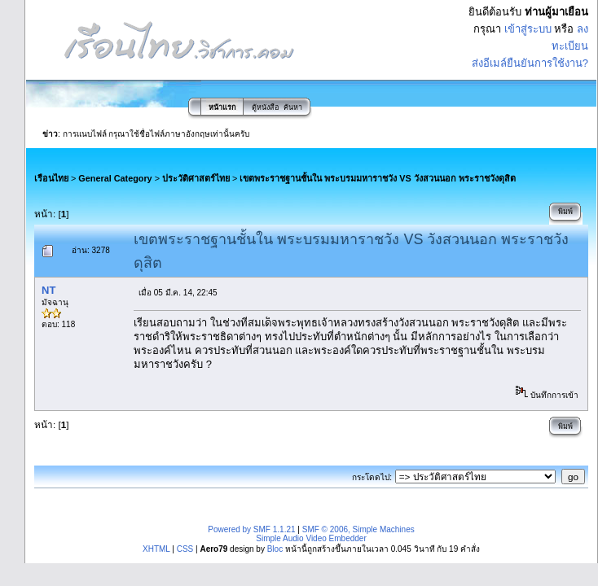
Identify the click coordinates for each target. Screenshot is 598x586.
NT (48, 290)
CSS (185, 548)
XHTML (156, 548)
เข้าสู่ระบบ (528, 29)
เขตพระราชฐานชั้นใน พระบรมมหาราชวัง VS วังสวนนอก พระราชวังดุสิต (377, 178)
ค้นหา (293, 107)
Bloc (275, 548)
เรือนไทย (51, 178)
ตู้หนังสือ (265, 107)
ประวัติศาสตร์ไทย (196, 178)
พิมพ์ (565, 212)
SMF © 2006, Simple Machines (358, 529)
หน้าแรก (222, 107)
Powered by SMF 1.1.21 (251, 529)
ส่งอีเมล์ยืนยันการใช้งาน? (530, 63)
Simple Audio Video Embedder (311, 538)
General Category (115, 178)
